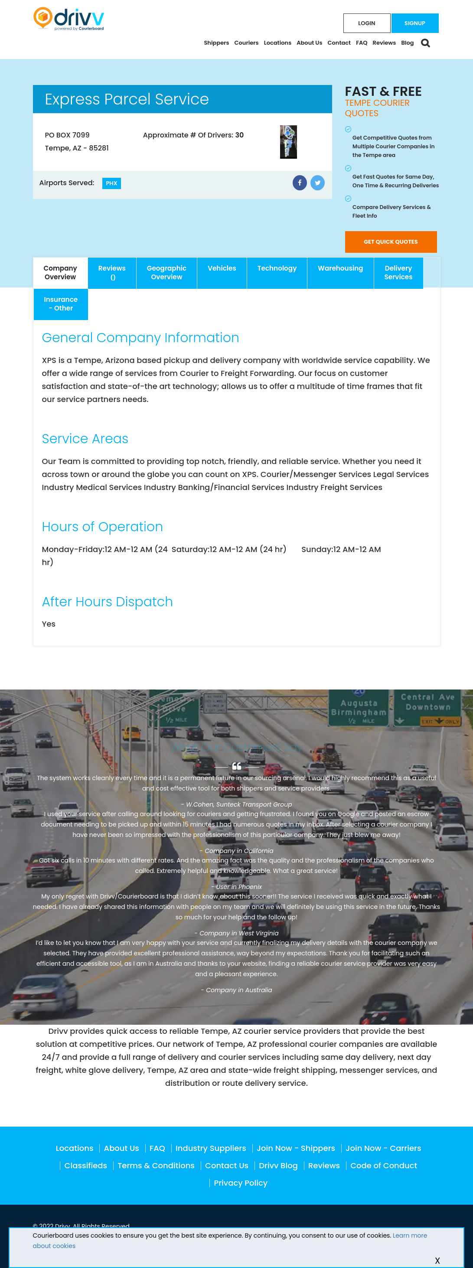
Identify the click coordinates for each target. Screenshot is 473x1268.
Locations (278, 43)
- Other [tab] (61, 304)
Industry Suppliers (211, 1148)
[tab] (112, 273)
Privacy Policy (240, 1182)
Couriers (247, 43)
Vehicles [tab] (222, 268)
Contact (339, 43)
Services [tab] (399, 272)
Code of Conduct (383, 1165)
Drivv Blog (278, 1165)
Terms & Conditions (156, 1165)
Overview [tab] (60, 272)
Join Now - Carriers (383, 1148)
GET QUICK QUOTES (391, 242)
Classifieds (86, 1165)
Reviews (384, 43)
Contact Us (226, 1165)
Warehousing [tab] (340, 268)
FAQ (361, 43)
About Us (309, 43)
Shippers (216, 43)
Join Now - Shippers (296, 1148)
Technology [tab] (277, 268)
